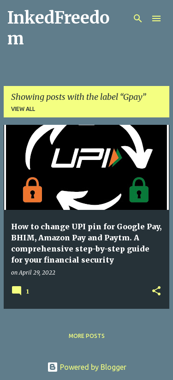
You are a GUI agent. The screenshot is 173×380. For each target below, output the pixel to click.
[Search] (137, 18)
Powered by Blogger (86, 367)
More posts (87, 336)
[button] (156, 291)
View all (23, 109)
